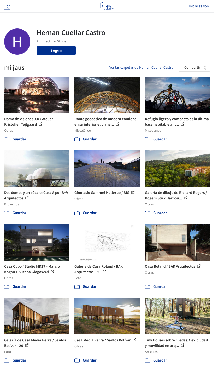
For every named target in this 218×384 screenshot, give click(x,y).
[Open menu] (6, 6)
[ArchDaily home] (107, 6)
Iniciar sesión (199, 6)
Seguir (56, 50)
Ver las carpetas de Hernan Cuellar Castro (141, 68)
